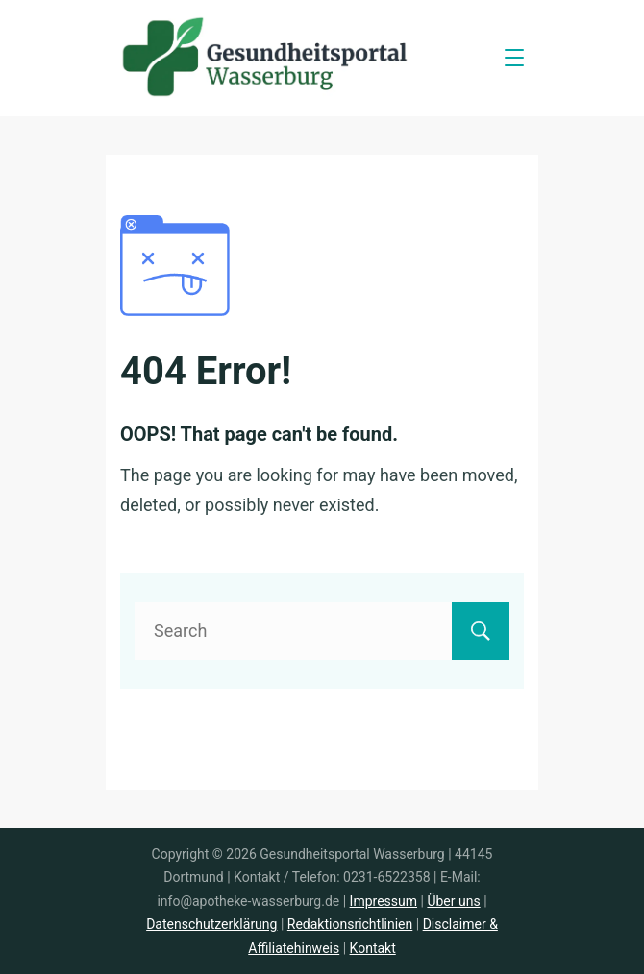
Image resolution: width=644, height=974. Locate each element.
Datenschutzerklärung (211, 924)
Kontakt (373, 948)
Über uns (453, 901)
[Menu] (514, 57)
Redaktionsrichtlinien (349, 924)
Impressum (383, 901)
